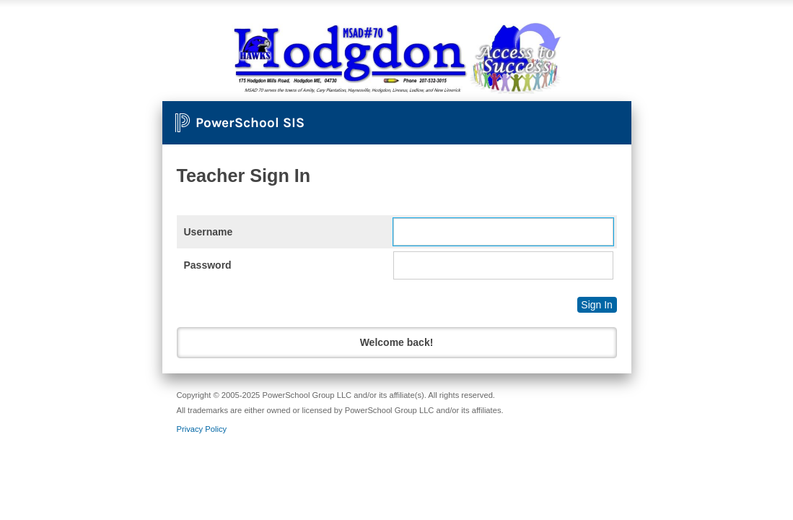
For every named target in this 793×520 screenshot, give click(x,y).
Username (208, 232)
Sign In (597, 305)
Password (208, 265)
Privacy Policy (202, 429)
